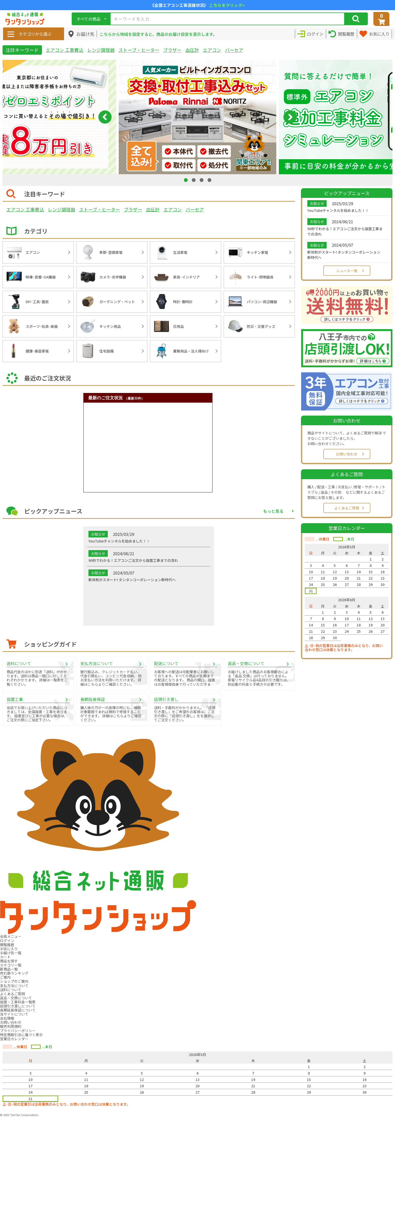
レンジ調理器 (101, 50)
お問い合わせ (346, 454)
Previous (105, 117)
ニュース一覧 (346, 270)
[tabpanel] (197, 117)
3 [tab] (202, 180)
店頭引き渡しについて (18, 1005)
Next (290, 117)
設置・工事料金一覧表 (18, 1001)
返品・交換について (16, 997)
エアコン (212, 50)
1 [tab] (186, 180)
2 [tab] (194, 180)
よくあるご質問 (346, 507)
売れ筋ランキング (14, 973)
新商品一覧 (9, 969)
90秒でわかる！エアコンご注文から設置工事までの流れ (345, 231)
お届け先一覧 (10, 952)
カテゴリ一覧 (10, 965)
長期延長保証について (18, 1010)
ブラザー (172, 50)
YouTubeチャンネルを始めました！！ (338, 210)
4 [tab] (210, 180)
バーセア (234, 50)
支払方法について (14, 985)
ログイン (7, 940)
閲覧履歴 (7, 944)
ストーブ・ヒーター (138, 50)
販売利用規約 (10, 1026)
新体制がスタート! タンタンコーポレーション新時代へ (343, 255)
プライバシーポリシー (18, 1030)
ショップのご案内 (14, 981)
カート (5, 956)
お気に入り (9, 948)
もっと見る (273, 511)
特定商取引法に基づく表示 (21, 1034)
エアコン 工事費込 (64, 50)
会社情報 (7, 1018)
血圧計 (192, 50)
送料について (10, 989)
